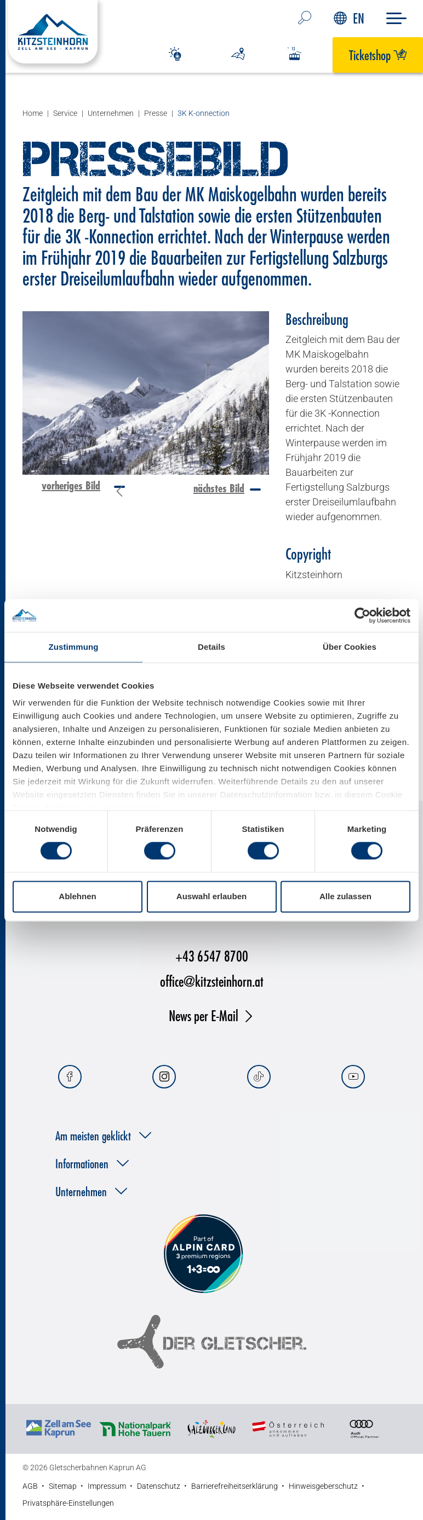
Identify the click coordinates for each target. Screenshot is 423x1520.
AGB (30, 1486)
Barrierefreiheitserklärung (234, 1486)
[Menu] (396, 18)
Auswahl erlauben (211, 896)
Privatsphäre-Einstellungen (68, 1503)
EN (349, 18)
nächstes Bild (218, 488)
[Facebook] (70, 1076)
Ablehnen (77, 896)
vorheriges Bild (71, 485)
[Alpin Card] (203, 1254)
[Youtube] (353, 1076)
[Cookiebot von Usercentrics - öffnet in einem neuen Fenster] (362, 615)
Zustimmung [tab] (74, 646)
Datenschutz (158, 1486)
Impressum (107, 1486)
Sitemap (63, 1486)
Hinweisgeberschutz (323, 1486)
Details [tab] (211, 646)
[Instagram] (164, 1076)
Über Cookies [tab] (349, 646)
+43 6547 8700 (211, 955)
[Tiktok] (259, 1076)
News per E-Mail (203, 1015)
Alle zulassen (345, 896)
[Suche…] (305, 18)
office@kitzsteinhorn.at (212, 980)
